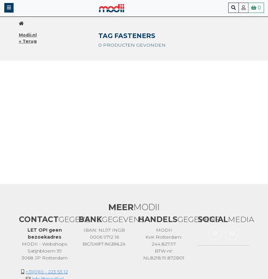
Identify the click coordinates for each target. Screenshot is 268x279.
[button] (9, 8)
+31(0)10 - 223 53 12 (47, 272)
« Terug (28, 41)
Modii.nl (28, 34)
